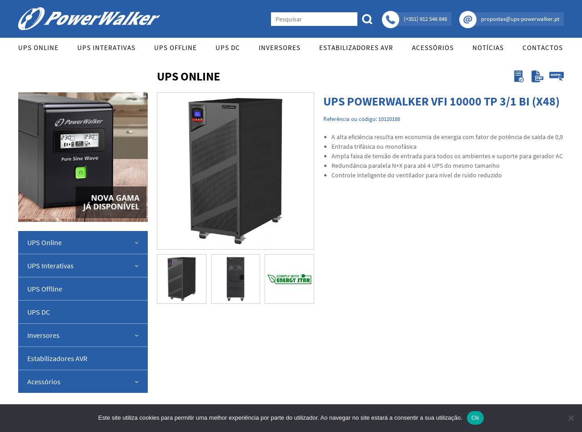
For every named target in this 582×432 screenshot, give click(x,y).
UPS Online (38, 47)
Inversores (280, 47)
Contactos (542, 47)
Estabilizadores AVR (356, 47)
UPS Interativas (106, 47)
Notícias (488, 47)
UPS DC (228, 47)
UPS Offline (175, 47)
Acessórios (433, 47)
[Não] (570, 417)
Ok (475, 417)
